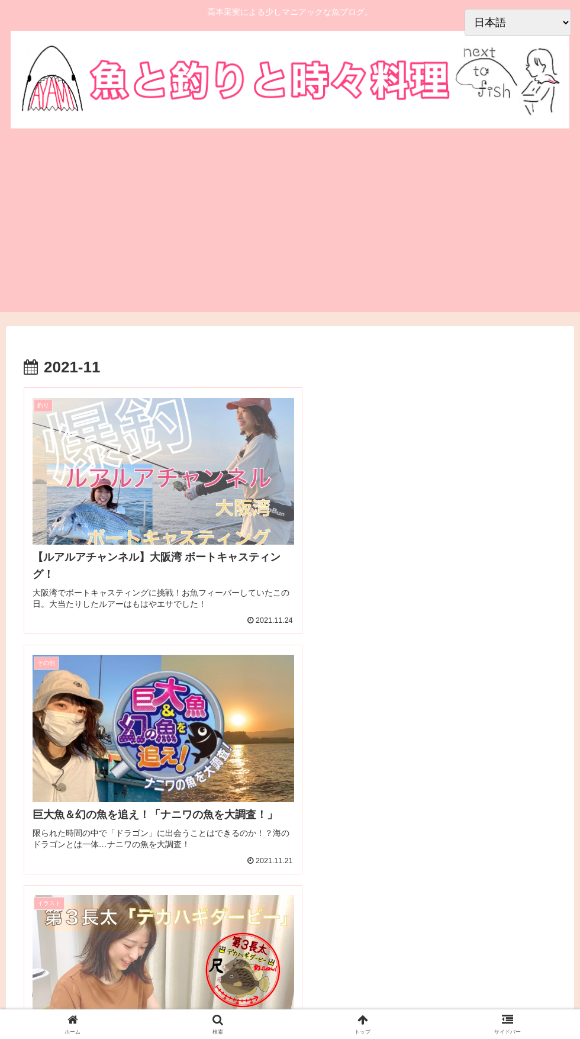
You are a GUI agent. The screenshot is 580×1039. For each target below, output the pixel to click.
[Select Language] (518, 22)
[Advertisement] (290, 223)
